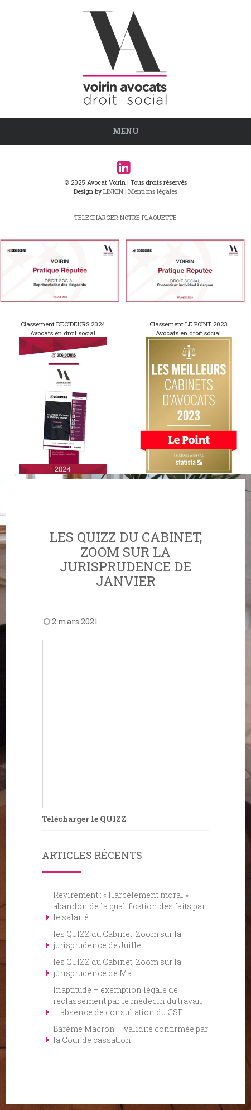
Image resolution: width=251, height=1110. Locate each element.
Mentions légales (152, 191)
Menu (126, 131)
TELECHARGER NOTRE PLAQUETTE (125, 217)
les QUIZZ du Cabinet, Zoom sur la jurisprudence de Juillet (117, 939)
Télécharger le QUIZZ (84, 819)
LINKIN (113, 191)
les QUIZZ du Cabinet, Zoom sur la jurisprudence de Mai (117, 967)
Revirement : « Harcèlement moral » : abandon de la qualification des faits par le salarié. (129, 906)
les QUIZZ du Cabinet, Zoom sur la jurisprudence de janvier (126, 559)
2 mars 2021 (75, 621)
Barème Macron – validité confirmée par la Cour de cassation (130, 1034)
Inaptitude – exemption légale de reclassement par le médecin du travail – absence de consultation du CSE (127, 1000)
